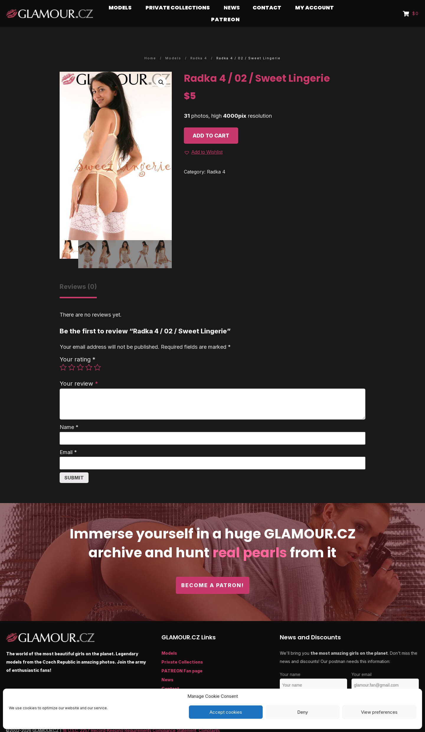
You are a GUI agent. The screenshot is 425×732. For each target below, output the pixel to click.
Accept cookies (226, 712)
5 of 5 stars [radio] (97, 355)
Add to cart (211, 124)
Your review (79, 372)
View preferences (379, 712)
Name (69, 415)
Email (68, 441)
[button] (161, 70)
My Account (174, 685)
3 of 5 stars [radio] (80, 355)
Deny (302, 712)
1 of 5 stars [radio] (63, 355)
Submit (74, 466)
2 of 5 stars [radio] (71, 355)
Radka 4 (216, 160)
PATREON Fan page (181, 659)
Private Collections (182, 650)
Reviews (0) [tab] (78, 275)
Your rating (77, 347)
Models (169, 641)
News (167, 668)
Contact (170, 676)
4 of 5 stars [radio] (88, 355)
